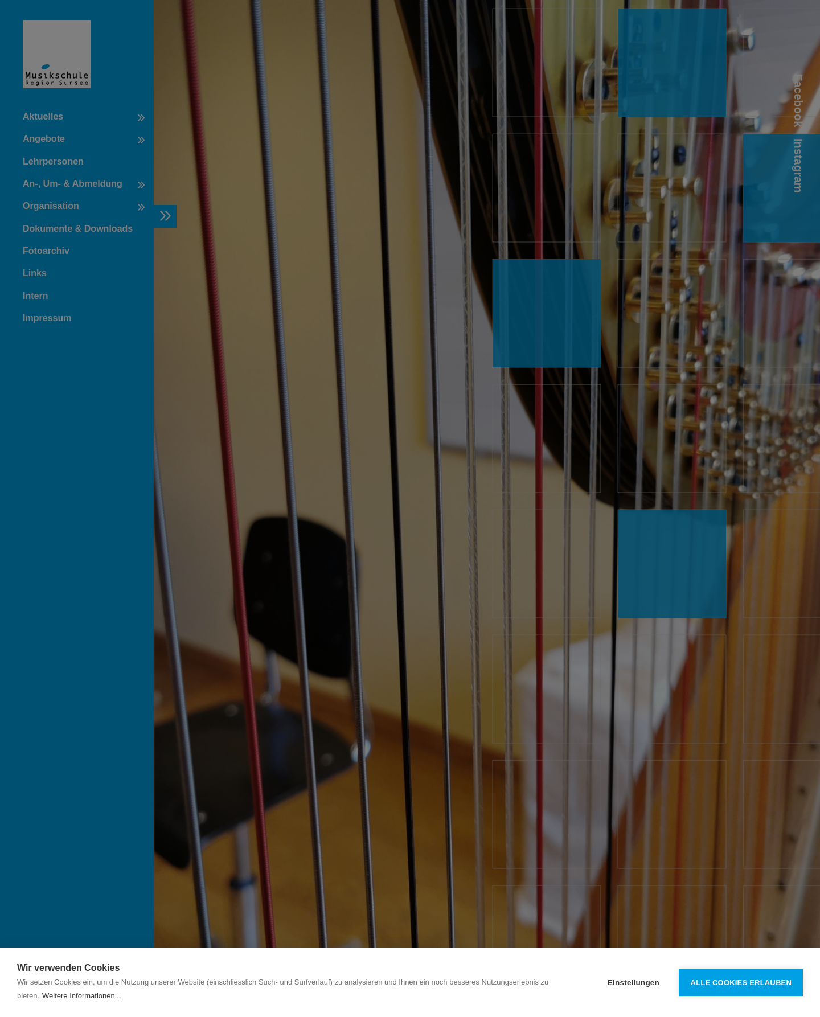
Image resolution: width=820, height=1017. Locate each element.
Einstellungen (633, 982)
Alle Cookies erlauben (741, 982)
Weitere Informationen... (81, 995)
